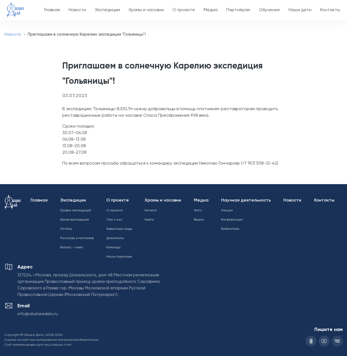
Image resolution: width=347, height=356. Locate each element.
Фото (198, 210)
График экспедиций (75, 210)
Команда (113, 247)
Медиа (211, 10)
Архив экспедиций (74, 219)
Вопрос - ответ (71, 247)
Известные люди (119, 229)
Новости (77, 10)
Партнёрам (238, 10)
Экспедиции (107, 10)
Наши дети (300, 10)
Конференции (232, 219)
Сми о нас (114, 219)
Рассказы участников (77, 238)
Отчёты (66, 229)
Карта (149, 219)
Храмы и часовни (146, 10)
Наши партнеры (119, 256)
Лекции (227, 210)
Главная (52, 10)
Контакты (330, 10)
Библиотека (230, 229)
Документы (115, 238)
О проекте (183, 10)
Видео (199, 219)
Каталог (151, 210)
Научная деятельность (246, 200)
